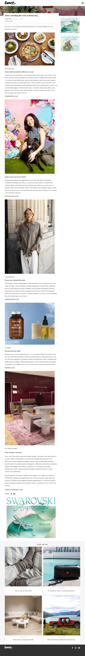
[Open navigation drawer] (82, 3)
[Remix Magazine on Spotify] (79, 648)
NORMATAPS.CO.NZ (11, 96)
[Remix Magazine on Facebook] (72, 648)
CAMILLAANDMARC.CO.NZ (14, 489)
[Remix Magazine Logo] (10, 3)
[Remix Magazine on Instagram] (76, 648)
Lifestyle (8, 19)
